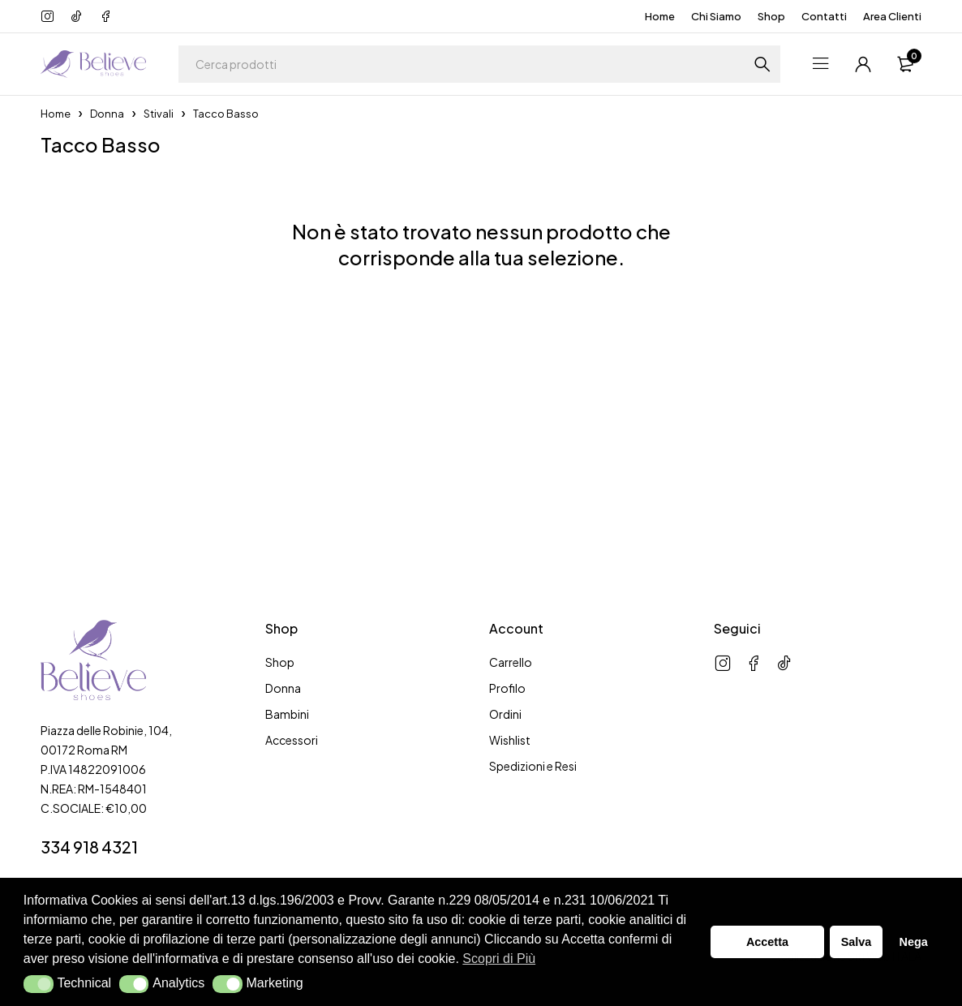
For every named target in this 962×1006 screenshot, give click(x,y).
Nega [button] (913, 941)
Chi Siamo (716, 16)
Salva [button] (856, 941)
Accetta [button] (767, 941)
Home (660, 16)
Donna (107, 113)
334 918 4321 (89, 846)
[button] (39, 984)
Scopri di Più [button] (498, 958)
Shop (771, 16)
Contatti (824, 16)
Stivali (159, 113)
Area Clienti (892, 16)
